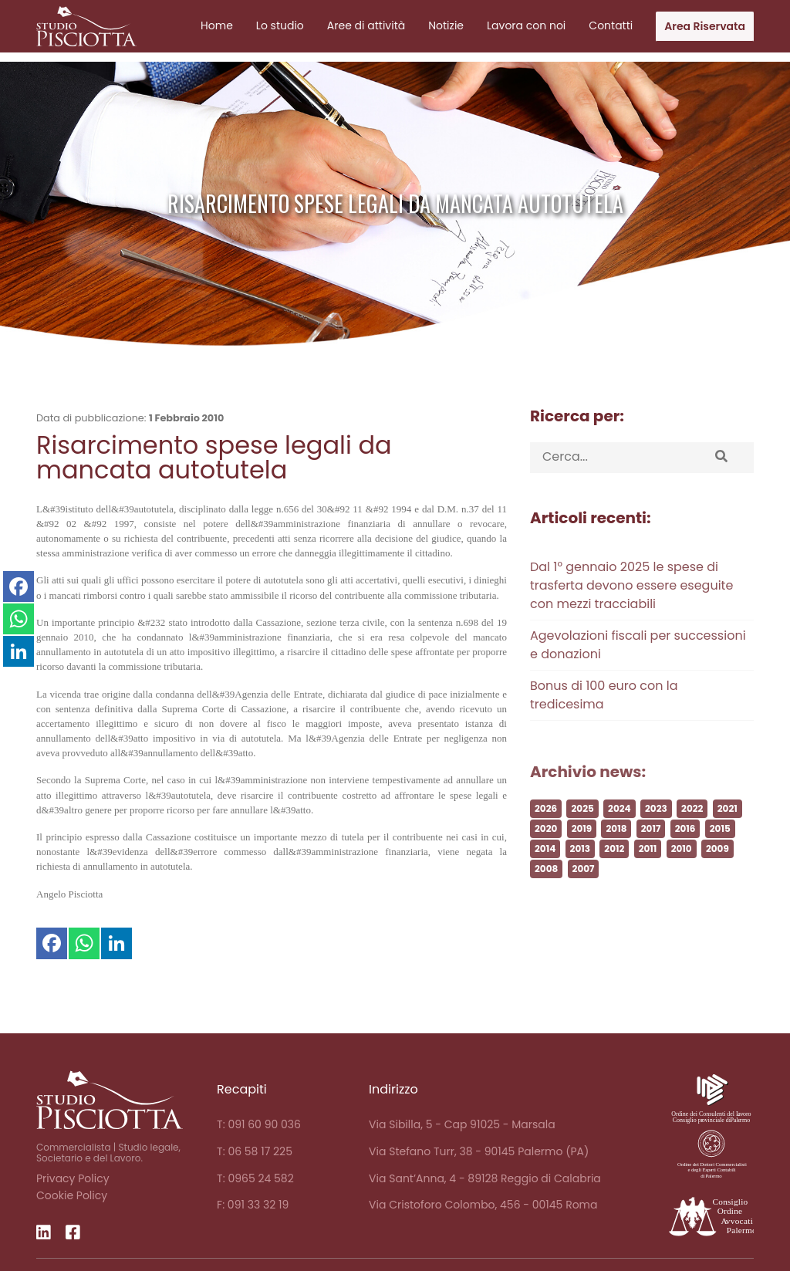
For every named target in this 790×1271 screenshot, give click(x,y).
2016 (685, 850)
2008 (546, 890)
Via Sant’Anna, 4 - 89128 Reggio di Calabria (485, 1178)
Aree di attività (366, 25)
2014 (545, 870)
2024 (619, 830)
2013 (580, 870)
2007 (583, 890)
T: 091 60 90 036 (259, 1124)
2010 (681, 870)
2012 (614, 870)
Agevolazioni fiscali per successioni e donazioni (638, 666)
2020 (546, 850)
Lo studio (280, 25)
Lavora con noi (526, 25)
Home (217, 25)
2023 (656, 830)
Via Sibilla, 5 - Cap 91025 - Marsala (462, 1124)
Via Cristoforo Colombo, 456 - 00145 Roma (483, 1204)
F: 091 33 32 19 (253, 1204)
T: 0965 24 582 (255, 1178)
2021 (727, 830)
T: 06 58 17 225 (254, 1151)
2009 (717, 870)
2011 (648, 870)
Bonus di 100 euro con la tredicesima (604, 716)
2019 (582, 850)
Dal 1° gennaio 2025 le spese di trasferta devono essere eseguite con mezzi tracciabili (631, 607)
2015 (720, 850)
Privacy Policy (73, 1178)
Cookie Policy (71, 1195)
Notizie (446, 25)
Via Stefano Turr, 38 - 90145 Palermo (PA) (479, 1151)
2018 (616, 850)
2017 (651, 850)
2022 (692, 830)
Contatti (611, 25)
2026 (546, 830)
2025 (582, 830)
